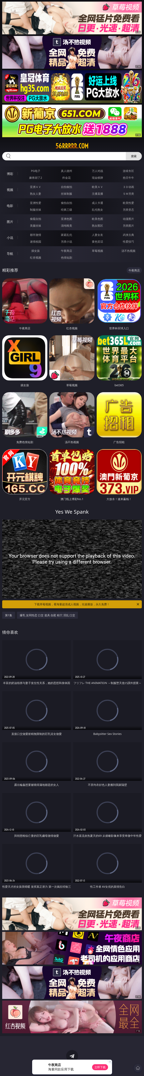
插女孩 (35, 251)
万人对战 (97, 171)
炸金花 (66, 178)
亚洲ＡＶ (35, 187)
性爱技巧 (128, 241)
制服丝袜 (35, 209)
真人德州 (66, 171)
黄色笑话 (97, 241)
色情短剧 (66, 257)
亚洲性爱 (35, 203)
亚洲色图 (66, 219)
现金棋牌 (97, 178)
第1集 (8, 615)
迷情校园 (35, 241)
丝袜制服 (66, 194)
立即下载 (100, 1067)
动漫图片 (128, 219)
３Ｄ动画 (128, 187)
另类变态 (128, 209)
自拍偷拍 (66, 187)
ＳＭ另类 (128, 194)
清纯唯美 (66, 225)
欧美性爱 (128, 203)
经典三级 (66, 209)
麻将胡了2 (35, 178)
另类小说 (66, 241)
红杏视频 (35, 257)
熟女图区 (97, 225)
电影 (10, 205)
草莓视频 (97, 251)
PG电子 (35, 171)
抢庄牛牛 (128, 178)
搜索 (134, 156)
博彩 (10, 174)
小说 (10, 237)
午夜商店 (66, 251)
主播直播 (97, 194)
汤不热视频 (128, 251)
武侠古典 (128, 235)
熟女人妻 (35, 194)
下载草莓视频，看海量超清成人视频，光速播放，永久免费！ (87, 604)
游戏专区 (128, 171)
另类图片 (128, 225)
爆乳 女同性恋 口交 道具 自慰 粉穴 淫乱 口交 (47, 615)
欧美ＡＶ (97, 187)
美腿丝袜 (35, 225)
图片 (10, 221)
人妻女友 (97, 235)
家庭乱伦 (66, 235)
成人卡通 (97, 203)
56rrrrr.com (72, 146)
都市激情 (35, 235)
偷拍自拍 (66, 203)
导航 (10, 253)
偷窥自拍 (35, 219)
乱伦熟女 (97, 209)
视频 (10, 190)
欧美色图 (97, 219)
